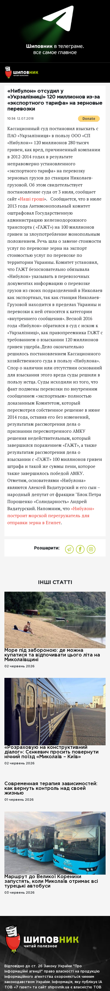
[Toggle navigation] (99, 75)
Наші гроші (32, 199)
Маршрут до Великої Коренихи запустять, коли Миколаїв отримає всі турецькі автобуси (51, 881)
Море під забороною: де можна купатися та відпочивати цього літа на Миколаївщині (52, 655)
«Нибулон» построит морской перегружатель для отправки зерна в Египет (50, 515)
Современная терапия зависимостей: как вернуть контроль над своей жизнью (50, 788)
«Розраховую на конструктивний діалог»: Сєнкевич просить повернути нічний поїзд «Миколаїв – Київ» (51, 752)
